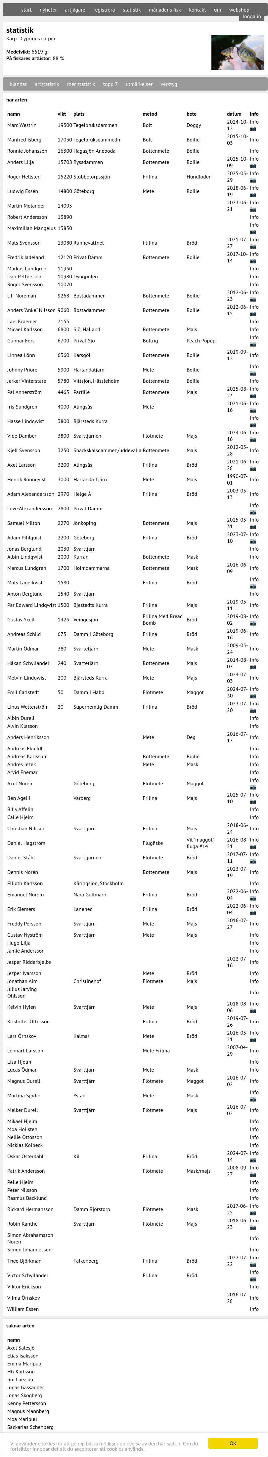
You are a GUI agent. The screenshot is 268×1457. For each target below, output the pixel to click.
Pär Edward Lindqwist (31, 605)
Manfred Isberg (24, 139)
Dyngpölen (85, 276)
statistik (132, 9)
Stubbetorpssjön (91, 176)
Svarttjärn (84, 548)
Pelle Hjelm (20, 1182)
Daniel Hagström (26, 843)
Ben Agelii (18, 798)
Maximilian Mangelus (31, 228)
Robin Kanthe (22, 1223)
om (217, 9)
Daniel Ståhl (21, 857)
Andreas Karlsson (26, 756)
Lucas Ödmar (22, 1069)
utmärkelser (139, 84)
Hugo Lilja (18, 942)
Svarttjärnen (87, 435)
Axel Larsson (21, 464)
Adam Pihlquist (24, 537)
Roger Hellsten (24, 176)
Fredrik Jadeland (25, 257)
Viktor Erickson (24, 1286)
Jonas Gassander (25, 1387)
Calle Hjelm (20, 817)
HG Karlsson (21, 1371)
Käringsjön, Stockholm (98, 883)
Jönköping (84, 523)
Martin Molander (26, 205)
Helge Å (82, 494)
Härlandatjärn (89, 369)
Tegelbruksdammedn (96, 139)
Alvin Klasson (22, 726)
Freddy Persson (24, 923)
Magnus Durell (23, 1081)
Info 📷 (254, 125)
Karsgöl (81, 355)
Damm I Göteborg (93, 634)
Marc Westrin (21, 125)
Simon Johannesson (29, 1249)
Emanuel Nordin (25, 894)
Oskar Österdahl (25, 1156)
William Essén (23, 1309)
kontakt (197, 9)
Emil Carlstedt (23, 692)
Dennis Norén (22, 872)
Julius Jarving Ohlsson (22, 992)
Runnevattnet (88, 242)
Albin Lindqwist (25, 556)
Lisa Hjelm (19, 1061)
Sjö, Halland (86, 329)
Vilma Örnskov (23, 1297)
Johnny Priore (22, 369)
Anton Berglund (25, 593)
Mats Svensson (24, 242)
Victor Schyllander (27, 1275)
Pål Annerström (24, 392)
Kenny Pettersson (26, 1403)
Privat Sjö (84, 340)
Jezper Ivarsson (24, 973)
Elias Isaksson (22, 1355)
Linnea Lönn (21, 355)
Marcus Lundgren (26, 568)
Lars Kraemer (22, 321)
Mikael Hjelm (22, 1121)
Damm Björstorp (91, 1209)
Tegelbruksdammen (95, 125)
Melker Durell (22, 1110)
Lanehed (83, 909)
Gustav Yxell (21, 619)
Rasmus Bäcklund (27, 1198)
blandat (18, 84)
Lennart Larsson (25, 1050)
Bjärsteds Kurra (90, 421)
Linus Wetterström (28, 706)
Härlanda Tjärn (90, 479)
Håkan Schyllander (28, 663)
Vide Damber (21, 435)
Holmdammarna (91, 568)
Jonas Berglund (24, 548)
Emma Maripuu (24, 1363)
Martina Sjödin (23, 1095)
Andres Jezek (21, 764)
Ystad (79, 1095)
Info (254, 139)
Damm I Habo (89, 692)
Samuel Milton (23, 523)
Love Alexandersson (29, 508)
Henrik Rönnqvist (26, 479)
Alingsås (82, 406)
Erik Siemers (21, 909)
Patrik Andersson (26, 1170)
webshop (239, 9)
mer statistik (81, 84)
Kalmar (81, 1036)
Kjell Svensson (23, 450)
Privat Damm (88, 257)
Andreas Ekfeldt (25, 748)
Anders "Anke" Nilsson (31, 310)
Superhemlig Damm (95, 706)
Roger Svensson (25, 284)
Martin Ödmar (23, 648)
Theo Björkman (24, 1260)
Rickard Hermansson (30, 1209)
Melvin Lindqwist (26, 677)
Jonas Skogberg (24, 1395)
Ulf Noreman (21, 295)
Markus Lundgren (26, 268)
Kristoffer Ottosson (28, 1021)
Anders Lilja (20, 162)
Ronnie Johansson (27, 150)
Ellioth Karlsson (25, 883)
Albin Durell (20, 718)
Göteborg (83, 191)
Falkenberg (86, 1260)
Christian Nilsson (26, 828)
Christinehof (87, 981)
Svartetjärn (85, 648)
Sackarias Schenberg (30, 1427)
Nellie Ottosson (24, 1137)
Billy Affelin (20, 809)
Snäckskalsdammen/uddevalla (107, 450)
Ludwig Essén (22, 191)
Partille (81, 392)
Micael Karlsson (25, 329)
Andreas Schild (24, 634)
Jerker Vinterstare (26, 380)
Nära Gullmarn (89, 894)
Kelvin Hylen (21, 1007)
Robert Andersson (27, 217)
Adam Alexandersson (30, 494)
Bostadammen (89, 295)
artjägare (75, 9)
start (26, 9)
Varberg (82, 798)
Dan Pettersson (24, 276)
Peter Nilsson (22, 1190)
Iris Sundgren (22, 406)
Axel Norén (19, 783)
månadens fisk (165, 9)
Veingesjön (85, 619)
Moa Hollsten (22, 1129)
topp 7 (110, 84)
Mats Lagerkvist (25, 582)
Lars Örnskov (21, 1036)
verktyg (168, 84)
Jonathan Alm (22, 981)
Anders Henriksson (28, 737)
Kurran (81, 556)
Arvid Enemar (22, 772)
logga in (252, 16)
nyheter (48, 9)
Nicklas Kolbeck (25, 1145)
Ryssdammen (88, 162)
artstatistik (47, 84)
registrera (104, 9)
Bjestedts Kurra (90, 605)
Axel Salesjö (21, 1347)
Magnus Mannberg (28, 1411)
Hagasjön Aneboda (94, 150)
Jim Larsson (20, 1379)
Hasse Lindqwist (25, 421)
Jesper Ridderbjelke (29, 962)
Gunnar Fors (21, 340)
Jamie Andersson (26, 950)
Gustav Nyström (25, 934)
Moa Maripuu (22, 1419)
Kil (76, 1156)
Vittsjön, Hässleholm (96, 380)
